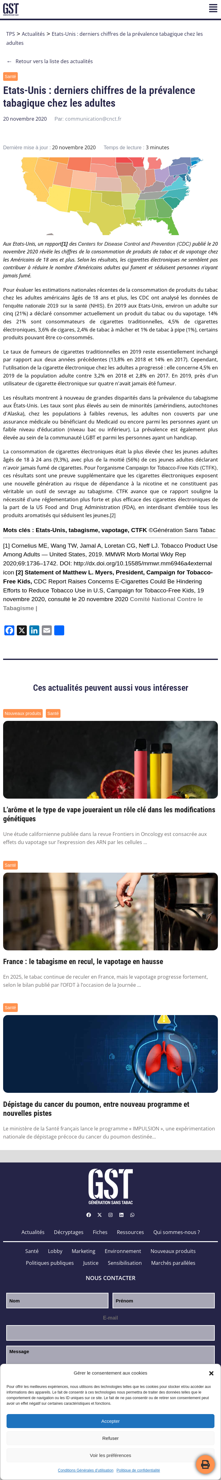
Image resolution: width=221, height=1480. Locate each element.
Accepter (110, 1421)
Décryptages (69, 1232)
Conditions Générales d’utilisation (85, 1470)
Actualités (33, 33)
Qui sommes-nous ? (176, 1232)
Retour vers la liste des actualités (49, 61)
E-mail (110, 1317)
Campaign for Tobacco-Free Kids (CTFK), (172, 468)
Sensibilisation (125, 1263)
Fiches (100, 1232)
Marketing (83, 1251)
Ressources (130, 1232)
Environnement (123, 1251)
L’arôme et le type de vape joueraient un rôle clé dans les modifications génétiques (109, 814)
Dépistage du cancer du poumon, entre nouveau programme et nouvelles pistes (96, 1109)
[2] (113, 515)
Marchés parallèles (173, 1263)
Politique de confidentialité (138, 1470)
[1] (6, 545)
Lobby (55, 1251)
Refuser (110, 1438)
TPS (10, 33)
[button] (211, 1373)
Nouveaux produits (23, 713)
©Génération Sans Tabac (182, 530)
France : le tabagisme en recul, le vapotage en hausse (83, 961)
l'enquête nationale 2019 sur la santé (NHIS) (53, 306)
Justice (90, 1263)
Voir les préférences (110, 1455)
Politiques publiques (50, 1263)
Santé (10, 76)
